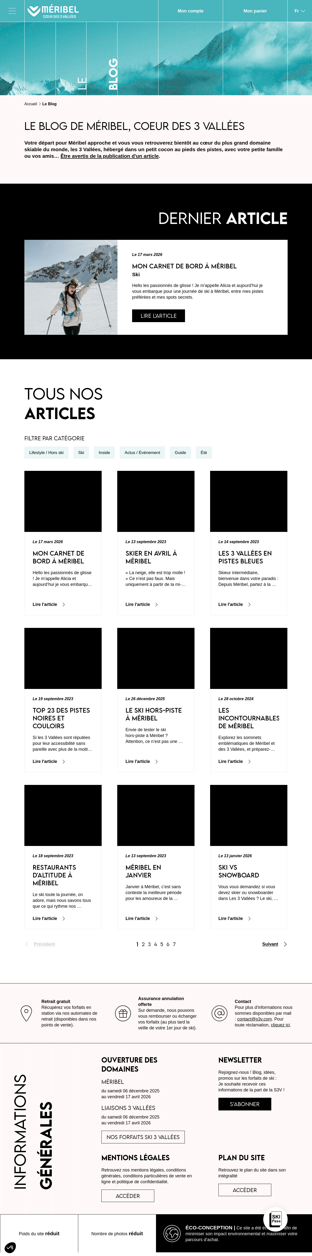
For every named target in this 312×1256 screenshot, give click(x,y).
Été (207, 454)
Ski (82, 454)
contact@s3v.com (254, 1020)
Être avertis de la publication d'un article (109, 156)
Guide (184, 454)
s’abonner (246, 1105)
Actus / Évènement (145, 454)
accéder (129, 1198)
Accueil (30, 104)
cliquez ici (280, 1026)
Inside (106, 454)
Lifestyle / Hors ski (47, 454)
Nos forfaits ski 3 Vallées (145, 1138)
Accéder (246, 1192)
